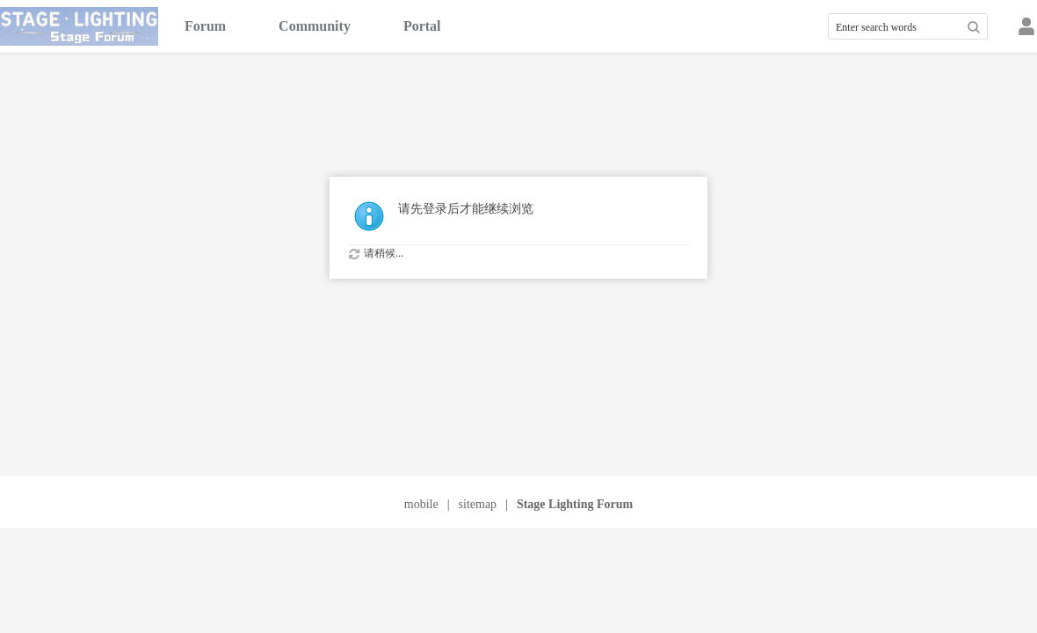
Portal (422, 25)
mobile (421, 504)
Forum (205, 25)
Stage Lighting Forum (575, 504)
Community (315, 25)
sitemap (478, 504)
